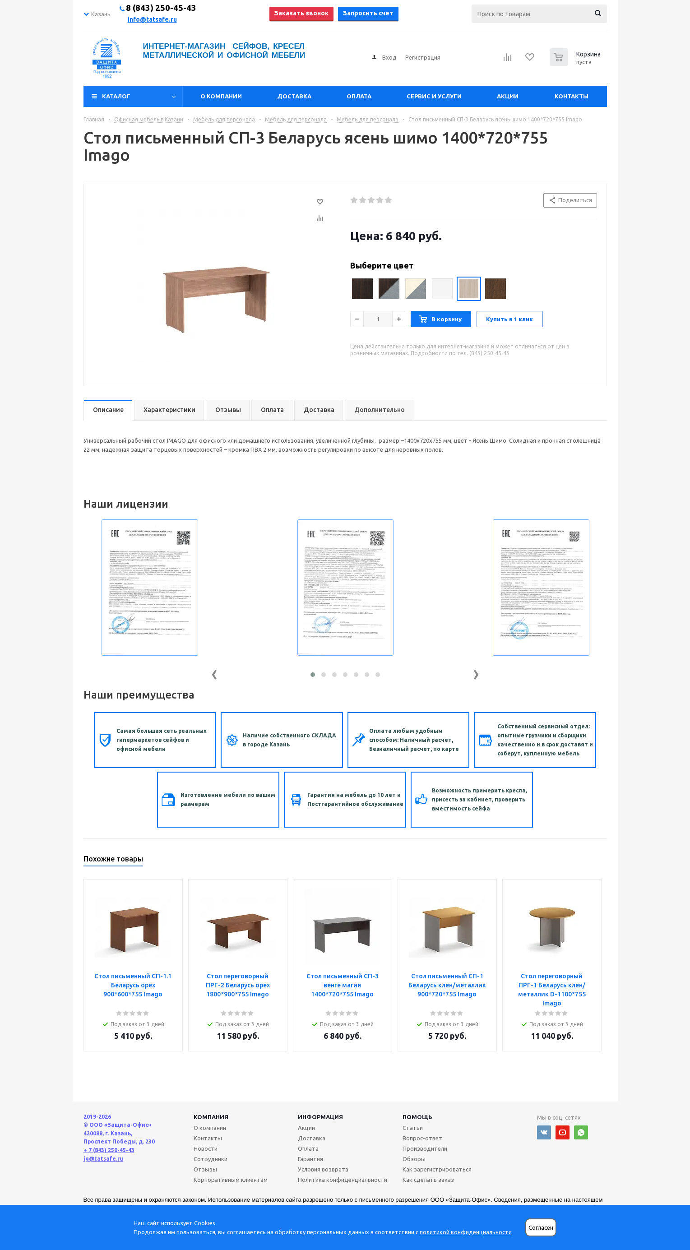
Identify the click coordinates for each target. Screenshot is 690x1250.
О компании (221, 96)
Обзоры (414, 1159)
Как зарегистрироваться (437, 1169)
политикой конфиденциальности (466, 1232)
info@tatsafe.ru (152, 19)
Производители (425, 1148)
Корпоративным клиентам (231, 1179)
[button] (312, 674)
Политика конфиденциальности (342, 1179)
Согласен (540, 1227)
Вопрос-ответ (422, 1138)
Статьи (413, 1128)
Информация (320, 1117)
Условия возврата (323, 1169)
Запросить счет (368, 13)
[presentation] (214, 673)
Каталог (116, 96)
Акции (508, 96)
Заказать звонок (301, 13)
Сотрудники (210, 1159)
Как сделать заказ (428, 1179)
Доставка (294, 96)
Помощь (417, 1117)
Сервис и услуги (434, 96)
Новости (206, 1148)
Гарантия (310, 1159)
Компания (211, 1117)
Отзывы (205, 1169)
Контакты (571, 96)
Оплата (359, 96)
